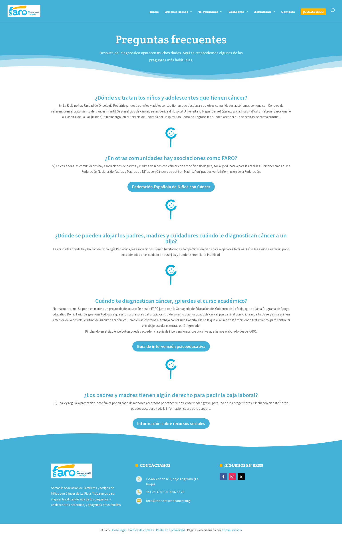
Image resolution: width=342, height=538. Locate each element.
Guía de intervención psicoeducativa (171, 346)
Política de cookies (141, 530)
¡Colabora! (313, 12)
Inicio (154, 12)
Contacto (288, 12)
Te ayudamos (208, 12)
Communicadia (232, 530)
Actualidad (262, 12)
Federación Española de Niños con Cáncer (171, 186)
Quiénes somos (176, 12)
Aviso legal (119, 530)
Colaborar (236, 12)
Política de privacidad (170, 530)
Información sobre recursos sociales (171, 423)
